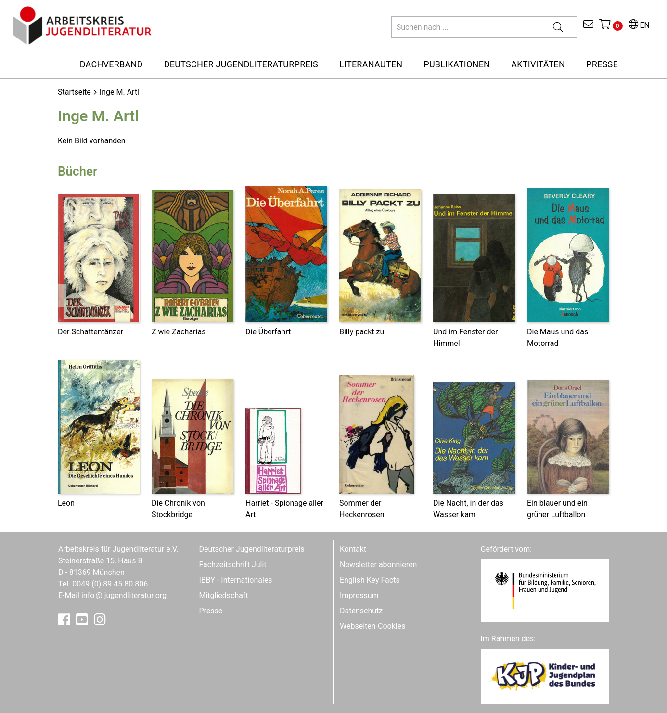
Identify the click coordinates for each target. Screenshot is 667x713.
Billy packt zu (361, 331)
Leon (66, 503)
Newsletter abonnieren (378, 564)
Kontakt (353, 549)
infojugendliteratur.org (124, 595)
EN (639, 25)
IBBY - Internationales (235, 580)
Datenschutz (361, 610)
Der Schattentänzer (90, 331)
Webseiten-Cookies (372, 626)
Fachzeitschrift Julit (233, 564)
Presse (211, 610)
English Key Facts (370, 580)
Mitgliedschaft (223, 595)
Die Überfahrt (268, 331)
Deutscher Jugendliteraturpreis (252, 549)
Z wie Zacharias (178, 331)
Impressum (359, 595)
